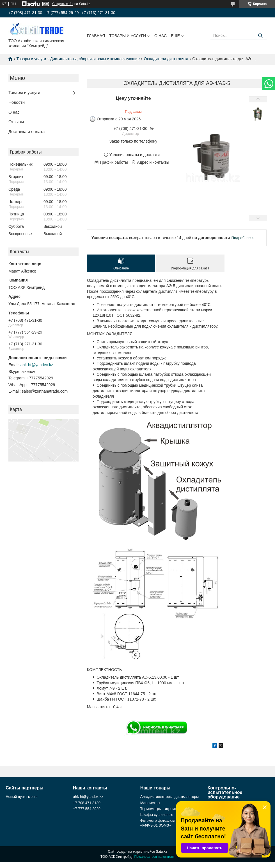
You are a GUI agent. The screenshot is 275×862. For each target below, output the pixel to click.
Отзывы (16, 121)
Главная (96, 35)
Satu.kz (161, 852)
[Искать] (260, 35)
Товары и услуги (127, 35)
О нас (160, 35)
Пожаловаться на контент (154, 857)
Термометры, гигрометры (161, 809)
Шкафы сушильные (156, 815)
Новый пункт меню (21, 797)
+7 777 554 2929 (86, 809)
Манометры (150, 803)
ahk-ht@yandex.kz (36, 365)
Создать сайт (62, 4)
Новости (16, 102)
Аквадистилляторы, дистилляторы (169, 797)
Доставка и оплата (26, 131)
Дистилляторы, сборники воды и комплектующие (95, 59)
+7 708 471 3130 (86, 803)
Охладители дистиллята (166, 59)
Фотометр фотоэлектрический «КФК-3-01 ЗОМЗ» (165, 822)
